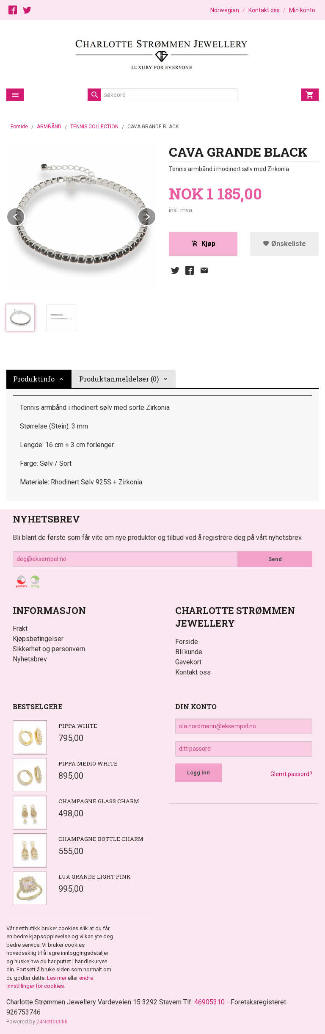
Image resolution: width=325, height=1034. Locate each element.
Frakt (20, 629)
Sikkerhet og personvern (49, 649)
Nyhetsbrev (30, 659)
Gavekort (188, 662)
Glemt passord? (291, 774)
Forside (19, 127)
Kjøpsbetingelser (38, 639)
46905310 (209, 1002)
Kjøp (203, 244)
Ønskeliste (284, 244)
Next (155, 215)
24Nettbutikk (52, 1021)
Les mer (57, 978)
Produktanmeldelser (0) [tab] (119, 378)
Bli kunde (188, 652)
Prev (24, 215)
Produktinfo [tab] (34, 378)
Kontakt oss (193, 672)
